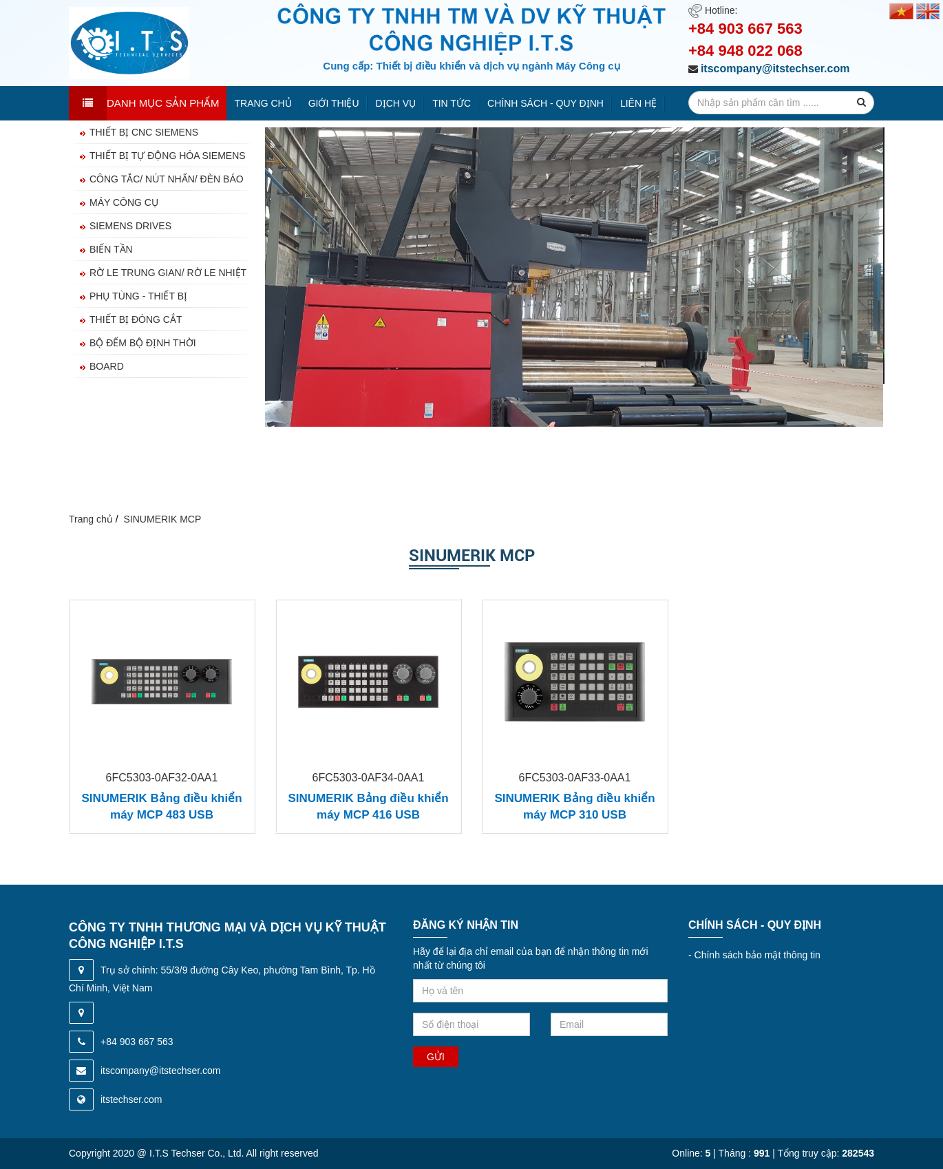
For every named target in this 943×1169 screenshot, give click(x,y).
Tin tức (451, 103)
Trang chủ (263, 103)
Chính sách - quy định (545, 103)
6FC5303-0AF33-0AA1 (575, 777)
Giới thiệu (333, 103)
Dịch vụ (396, 103)
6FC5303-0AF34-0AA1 (368, 777)
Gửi (436, 1056)
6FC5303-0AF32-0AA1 (162, 777)
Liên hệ (638, 103)
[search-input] (781, 102)
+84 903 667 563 (745, 28)
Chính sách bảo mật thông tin (754, 954)
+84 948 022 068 (745, 50)
